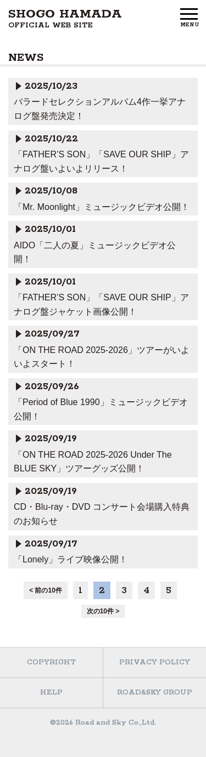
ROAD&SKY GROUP (154, 692)
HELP (51, 692)
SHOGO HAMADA (65, 19)
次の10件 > (103, 611)
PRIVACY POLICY (154, 662)
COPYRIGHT (51, 662)
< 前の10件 (45, 590)
